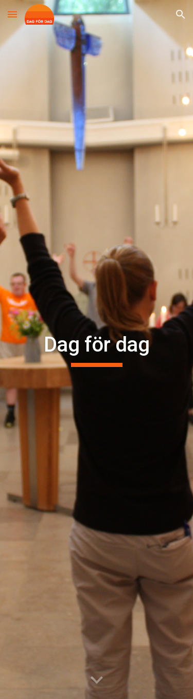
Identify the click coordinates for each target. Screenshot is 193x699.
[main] (97, 349)
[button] (12, 14)
